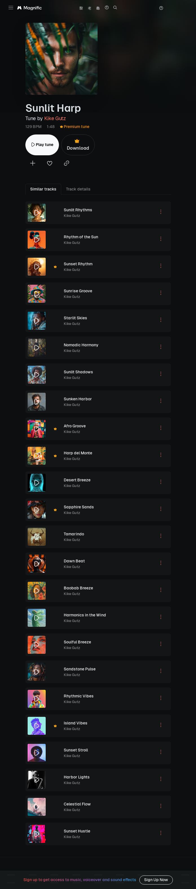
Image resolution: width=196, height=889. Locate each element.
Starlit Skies (75, 317)
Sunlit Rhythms (78, 209)
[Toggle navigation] (11, 7)
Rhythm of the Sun (81, 236)
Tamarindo (74, 533)
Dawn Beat (74, 561)
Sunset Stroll (76, 750)
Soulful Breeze (77, 642)
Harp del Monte (78, 452)
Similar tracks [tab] (43, 189)
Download (78, 145)
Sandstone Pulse (80, 669)
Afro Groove (75, 425)
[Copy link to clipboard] (66, 164)
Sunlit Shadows (78, 371)
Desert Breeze (77, 479)
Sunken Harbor (78, 398)
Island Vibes (75, 723)
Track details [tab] (78, 189)
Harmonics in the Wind (85, 615)
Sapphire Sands (79, 506)
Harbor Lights (77, 777)
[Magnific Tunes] (29, 8)
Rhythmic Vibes (79, 696)
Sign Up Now (156, 879)
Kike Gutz (55, 118)
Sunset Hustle (77, 831)
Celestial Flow (77, 804)
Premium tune (74, 126)
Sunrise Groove (78, 290)
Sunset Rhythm (78, 263)
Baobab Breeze (78, 588)
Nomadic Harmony (81, 344)
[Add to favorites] (49, 164)
